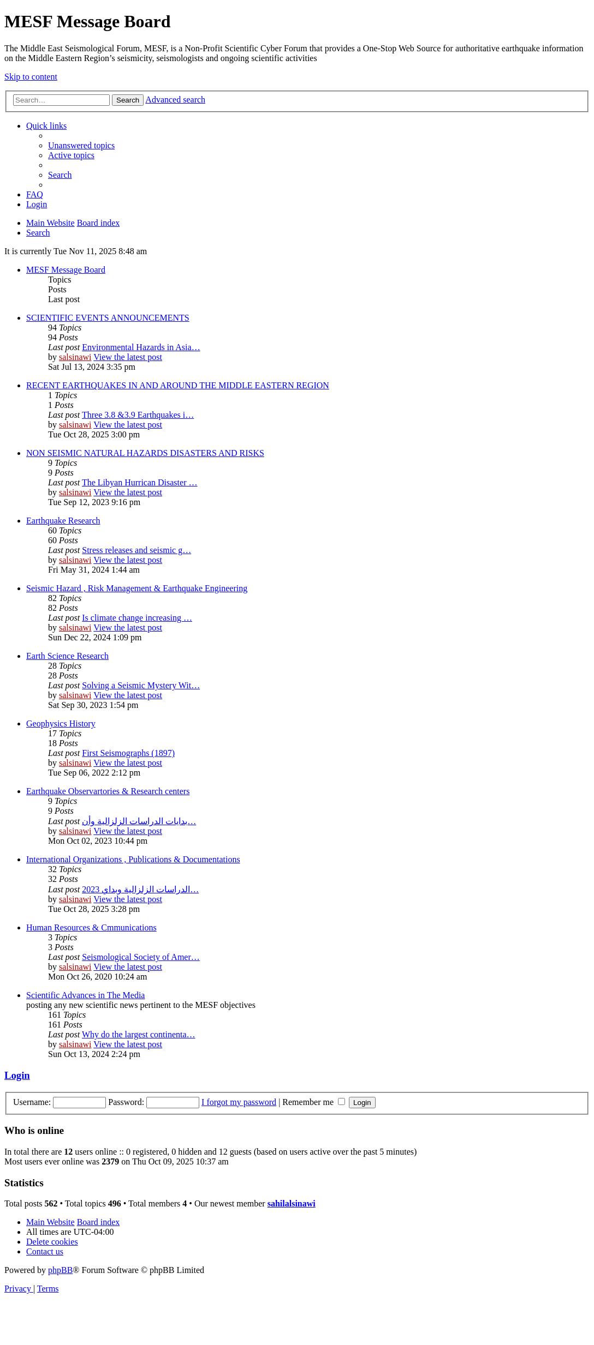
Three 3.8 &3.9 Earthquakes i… (138, 414)
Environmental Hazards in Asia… (141, 347)
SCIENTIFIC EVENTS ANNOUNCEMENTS (107, 317)
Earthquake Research (63, 520)
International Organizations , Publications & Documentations (133, 859)
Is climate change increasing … (137, 617)
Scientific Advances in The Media (85, 995)
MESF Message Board (65, 269)
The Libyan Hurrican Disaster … (139, 482)
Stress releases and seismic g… (136, 550)
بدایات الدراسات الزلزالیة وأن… (139, 821)
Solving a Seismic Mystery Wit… (141, 685)
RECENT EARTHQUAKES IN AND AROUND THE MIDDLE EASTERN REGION (177, 385)
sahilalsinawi (292, 1203)
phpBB (60, 1270)
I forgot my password (238, 1102)
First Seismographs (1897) (128, 753)
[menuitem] (81, 145)
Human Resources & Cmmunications (91, 927)
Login (17, 1075)
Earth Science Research (67, 656)
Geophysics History (61, 723)
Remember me (313, 1102)
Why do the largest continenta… (138, 1034)
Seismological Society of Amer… (141, 957)
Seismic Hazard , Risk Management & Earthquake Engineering (136, 588)
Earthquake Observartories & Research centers (107, 791)
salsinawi (75, 357)
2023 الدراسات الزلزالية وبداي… (140, 889)
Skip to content (30, 76)
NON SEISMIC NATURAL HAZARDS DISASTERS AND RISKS (145, 453)
